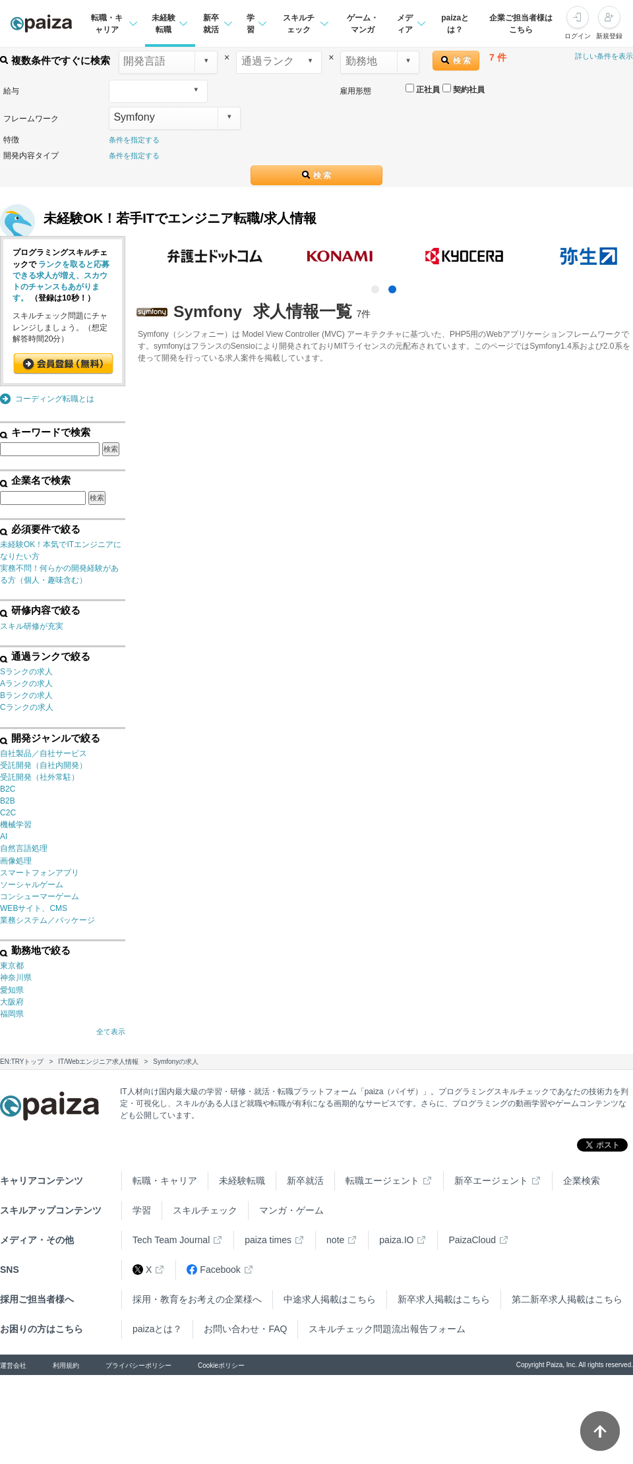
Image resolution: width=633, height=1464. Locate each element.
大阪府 (12, 1002)
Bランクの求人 (26, 695)
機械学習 (16, 824)
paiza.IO (396, 1240)
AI (3, 836)
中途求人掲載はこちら (330, 1299)
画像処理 (16, 860)
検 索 (456, 60)
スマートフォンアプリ (39, 872)
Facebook (213, 1269)
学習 (142, 1210)
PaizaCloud (472, 1240)
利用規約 (66, 1365)
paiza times (268, 1240)
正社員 (423, 89)
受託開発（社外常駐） (39, 777)
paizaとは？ (455, 23)
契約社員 (463, 89)
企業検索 (581, 1180)
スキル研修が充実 (31, 626)
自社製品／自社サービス (43, 753)
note (335, 1240)
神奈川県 (16, 977)
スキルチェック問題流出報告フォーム (387, 1329)
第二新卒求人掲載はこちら (567, 1299)
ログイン (577, 36)
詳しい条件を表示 (604, 56)
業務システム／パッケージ (47, 920)
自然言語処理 (23, 848)
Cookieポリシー (221, 1365)
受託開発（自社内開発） (43, 765)
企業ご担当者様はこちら (521, 23)
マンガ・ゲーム (291, 1210)
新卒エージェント (491, 1180)
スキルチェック (205, 1210)
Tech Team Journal (171, 1240)
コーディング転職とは (54, 398)
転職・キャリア (165, 1180)
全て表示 (110, 1032)
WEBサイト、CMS (33, 908)
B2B (7, 800)
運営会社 (13, 1365)
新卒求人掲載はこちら (444, 1299)
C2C (8, 812)
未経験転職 (242, 1180)
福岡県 (12, 1013)
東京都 (12, 965)
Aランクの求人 (26, 683)
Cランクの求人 (26, 707)
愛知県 (12, 990)
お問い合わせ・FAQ (245, 1329)
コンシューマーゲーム (39, 896)
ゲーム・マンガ (362, 23)
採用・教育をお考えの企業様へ (197, 1299)
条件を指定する (134, 140)
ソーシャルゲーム (31, 884)
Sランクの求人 (26, 671)
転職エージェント (382, 1180)
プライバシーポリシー (138, 1365)
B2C (7, 789)
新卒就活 (305, 1180)
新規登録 (609, 36)
